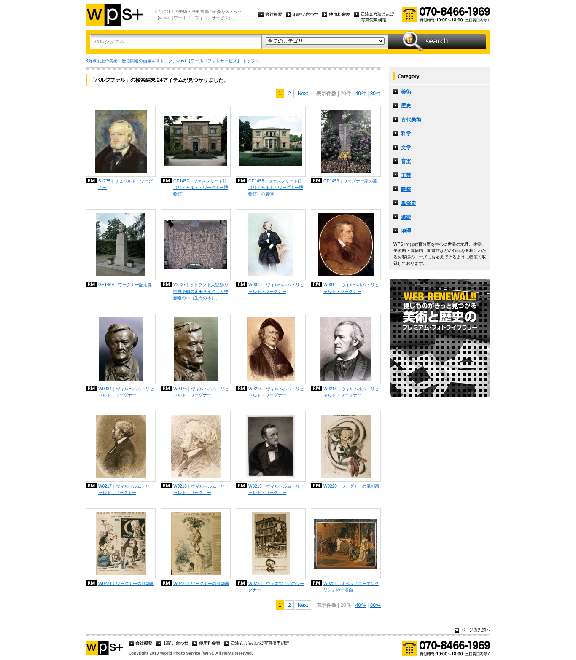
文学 (406, 147)
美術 (406, 92)
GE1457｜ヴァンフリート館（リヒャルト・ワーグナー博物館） (200, 187)
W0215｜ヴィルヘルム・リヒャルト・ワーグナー (276, 391)
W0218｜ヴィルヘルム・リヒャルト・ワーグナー (201, 489)
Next (303, 94)
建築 (406, 189)
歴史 (406, 106)
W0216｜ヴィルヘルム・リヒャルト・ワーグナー (351, 391)
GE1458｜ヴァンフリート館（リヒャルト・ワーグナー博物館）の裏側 (275, 187)
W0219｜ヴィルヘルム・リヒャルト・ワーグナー (276, 489)
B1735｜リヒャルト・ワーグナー (125, 184)
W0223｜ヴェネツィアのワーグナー (276, 586)
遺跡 (406, 217)
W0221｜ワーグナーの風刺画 (126, 583)
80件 (375, 94)
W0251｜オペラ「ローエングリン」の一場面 (351, 586)
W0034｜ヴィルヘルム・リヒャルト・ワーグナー (126, 391)
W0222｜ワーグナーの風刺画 (201, 583)
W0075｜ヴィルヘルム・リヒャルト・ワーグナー (201, 391)
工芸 (406, 175)
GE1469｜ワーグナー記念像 (125, 284)
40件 (360, 94)
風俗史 (408, 203)
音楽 (406, 161)
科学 (406, 134)
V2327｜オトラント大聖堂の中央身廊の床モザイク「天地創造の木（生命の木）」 (200, 291)
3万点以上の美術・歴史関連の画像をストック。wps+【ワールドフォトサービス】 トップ (170, 61)
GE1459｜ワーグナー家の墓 (350, 181)
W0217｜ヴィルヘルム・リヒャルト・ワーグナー (126, 489)
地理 (406, 231)
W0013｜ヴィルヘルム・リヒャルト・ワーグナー (276, 287)
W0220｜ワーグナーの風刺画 (351, 486)
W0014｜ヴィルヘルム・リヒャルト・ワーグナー (351, 287)
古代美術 (411, 120)
